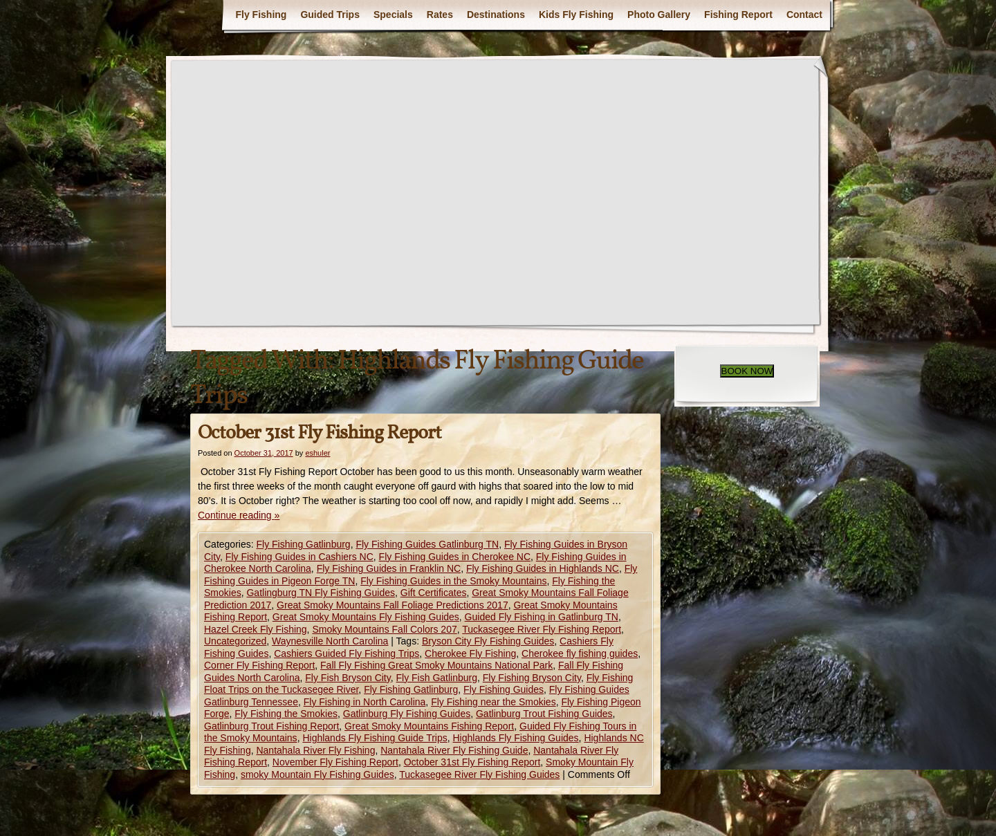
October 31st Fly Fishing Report (319, 433)
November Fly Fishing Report (335, 762)
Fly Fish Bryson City (347, 677)
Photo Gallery (658, 14)
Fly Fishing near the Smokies (493, 701)
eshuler (317, 453)
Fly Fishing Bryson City (532, 677)
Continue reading (238, 515)
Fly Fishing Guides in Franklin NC (389, 568)
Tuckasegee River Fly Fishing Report (541, 629)
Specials (393, 14)
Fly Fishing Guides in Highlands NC (542, 568)
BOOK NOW (747, 371)
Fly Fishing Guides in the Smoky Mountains (453, 580)
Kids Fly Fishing (576, 14)
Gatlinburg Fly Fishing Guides (406, 713)
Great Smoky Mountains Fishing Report (429, 726)
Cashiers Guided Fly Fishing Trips (346, 653)
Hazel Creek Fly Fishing (255, 629)
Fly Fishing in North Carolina (365, 701)
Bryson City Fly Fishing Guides (488, 641)
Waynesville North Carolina (330, 641)
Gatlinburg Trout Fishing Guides (544, 713)
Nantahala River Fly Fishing (315, 750)
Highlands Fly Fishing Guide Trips (374, 737)
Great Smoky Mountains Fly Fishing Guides (366, 616)
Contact (804, 14)
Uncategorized (235, 641)
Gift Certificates (433, 592)
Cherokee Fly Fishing (470, 653)
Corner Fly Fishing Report (259, 665)
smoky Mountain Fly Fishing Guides (317, 774)
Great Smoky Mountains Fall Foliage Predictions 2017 (392, 605)
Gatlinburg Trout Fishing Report (271, 726)
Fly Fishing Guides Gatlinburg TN (427, 544)
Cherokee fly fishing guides (580, 653)
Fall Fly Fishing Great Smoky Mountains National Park (436, 665)
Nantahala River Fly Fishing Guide (454, 750)
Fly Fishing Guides (503, 689)
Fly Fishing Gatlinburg (303, 544)
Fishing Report (738, 14)
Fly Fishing (260, 14)
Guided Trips (330, 14)
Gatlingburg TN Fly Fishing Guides (320, 592)
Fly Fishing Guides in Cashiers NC (299, 556)
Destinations (496, 14)
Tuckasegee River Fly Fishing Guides (479, 774)
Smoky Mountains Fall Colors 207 (384, 629)
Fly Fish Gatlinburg (436, 677)
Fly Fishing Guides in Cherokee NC (455, 556)
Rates (440, 14)
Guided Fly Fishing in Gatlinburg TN (541, 616)
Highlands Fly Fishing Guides (516, 737)
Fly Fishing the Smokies (286, 713)
